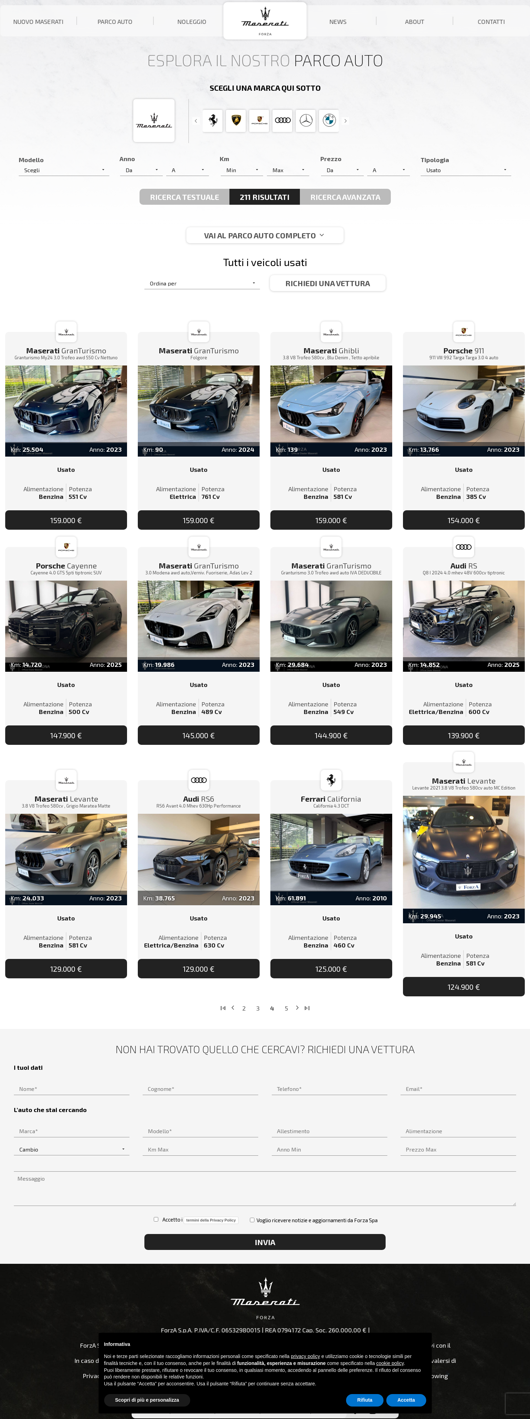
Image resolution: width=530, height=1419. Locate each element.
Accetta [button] (406, 1400)
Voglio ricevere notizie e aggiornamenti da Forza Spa (314, 1220)
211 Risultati (264, 196)
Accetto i (196, 1220)
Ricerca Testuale (184, 196)
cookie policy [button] (390, 1363)
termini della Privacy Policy (211, 1220)
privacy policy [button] (305, 1356)
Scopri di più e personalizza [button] (147, 1400)
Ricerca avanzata (345, 196)
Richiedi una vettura (327, 283)
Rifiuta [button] (364, 1400)
